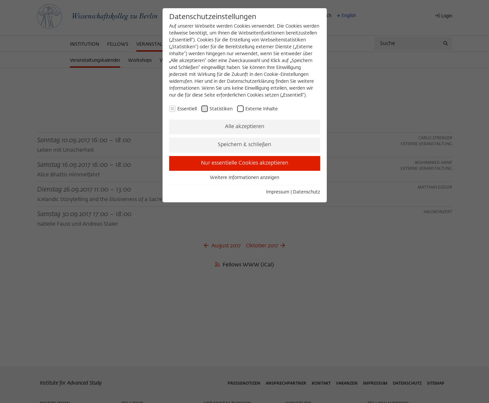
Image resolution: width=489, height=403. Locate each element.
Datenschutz (306, 192)
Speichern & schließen (244, 144)
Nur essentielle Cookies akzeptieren (244, 163)
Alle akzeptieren (244, 126)
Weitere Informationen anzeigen (244, 177)
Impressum (277, 192)
